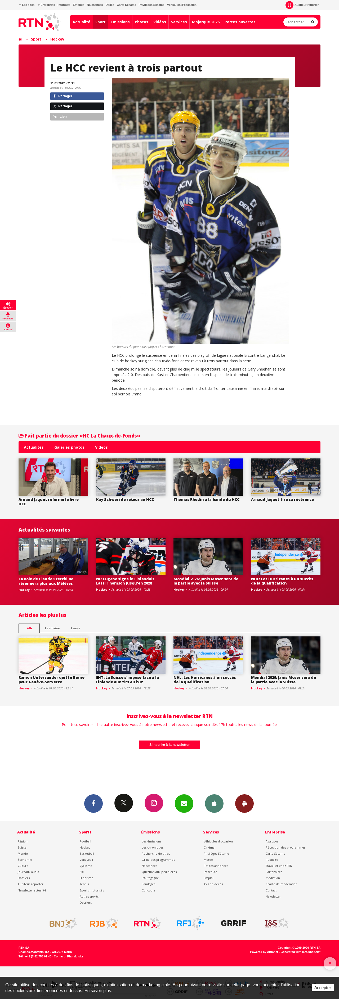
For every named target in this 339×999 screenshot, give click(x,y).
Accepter (322, 987)
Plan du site (75, 956)
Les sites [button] (26, 4)
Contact (271, 890)
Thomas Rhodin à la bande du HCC (206, 499)
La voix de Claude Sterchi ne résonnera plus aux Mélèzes (46, 581)
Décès (110, 4)
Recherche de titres (156, 853)
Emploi (208, 878)
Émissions (120, 21)
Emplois (78, 4)
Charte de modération (281, 884)
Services (179, 21)
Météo (208, 859)
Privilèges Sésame (151, 4)
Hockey (57, 39)
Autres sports (89, 896)
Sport (100, 21)
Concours (148, 890)
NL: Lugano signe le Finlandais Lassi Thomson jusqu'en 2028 (125, 581)
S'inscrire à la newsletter (169, 745)
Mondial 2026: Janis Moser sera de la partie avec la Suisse (205, 581)
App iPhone (214, 803)
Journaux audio (28, 871)
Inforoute (64, 4)
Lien (60, 116)
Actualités (34, 447)
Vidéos (159, 21)
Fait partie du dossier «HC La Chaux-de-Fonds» (79, 435)
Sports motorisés (92, 890)
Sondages (148, 884)
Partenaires (274, 871)
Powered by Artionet (264, 951)
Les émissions (151, 841)
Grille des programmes (158, 859)
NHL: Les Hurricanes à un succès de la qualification (282, 581)
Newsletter (273, 896)
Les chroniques (152, 847)
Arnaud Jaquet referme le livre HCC (49, 501)
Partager (62, 96)
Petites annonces (216, 865)
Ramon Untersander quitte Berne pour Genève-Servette (51, 679)
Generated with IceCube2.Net (300, 951)
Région (23, 841)
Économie (25, 859)
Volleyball (86, 859)
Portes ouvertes (240, 21)
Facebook (93, 803)
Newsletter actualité (32, 890)
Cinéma (209, 847)
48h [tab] (29, 628)
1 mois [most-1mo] (75, 628)
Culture (23, 865)
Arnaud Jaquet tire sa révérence (282, 499)
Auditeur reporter (30, 884)
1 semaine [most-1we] (52, 628)
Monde (23, 853)
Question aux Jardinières (159, 871)
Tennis (84, 884)
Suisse (22, 847)
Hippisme (86, 878)
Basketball (87, 853)
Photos (141, 21)
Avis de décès (213, 884)
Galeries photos (69, 447)
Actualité (81, 21)
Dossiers (24, 878)
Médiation (273, 878)
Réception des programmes (285, 847)
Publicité (272, 859)
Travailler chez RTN (279, 865)
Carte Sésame (126, 4)
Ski (82, 871)
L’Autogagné (150, 878)
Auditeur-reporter (302, 5)
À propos (272, 841)
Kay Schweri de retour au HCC (125, 499)
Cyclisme (86, 865)
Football (85, 841)
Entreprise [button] (46, 4)
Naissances (95, 4)
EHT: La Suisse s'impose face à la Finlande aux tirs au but (127, 679)
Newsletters (184, 803)
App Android (244, 803)
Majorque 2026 (206, 21)
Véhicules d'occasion (181, 4)
